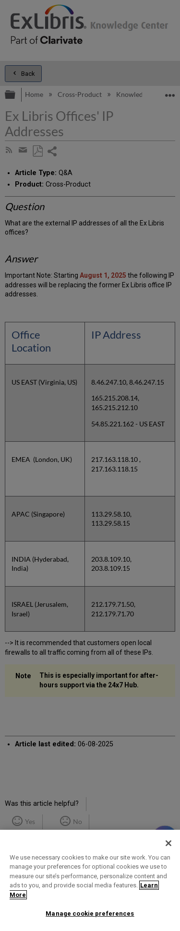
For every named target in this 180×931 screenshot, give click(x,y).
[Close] (168, 843)
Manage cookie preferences (90, 913)
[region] (90, 880)
